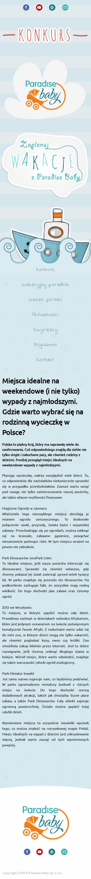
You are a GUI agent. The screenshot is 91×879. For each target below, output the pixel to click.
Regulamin (45, 345)
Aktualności (45, 315)
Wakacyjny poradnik (45, 285)
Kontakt (45, 360)
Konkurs (45, 270)
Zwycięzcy (45, 330)
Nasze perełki (45, 300)
